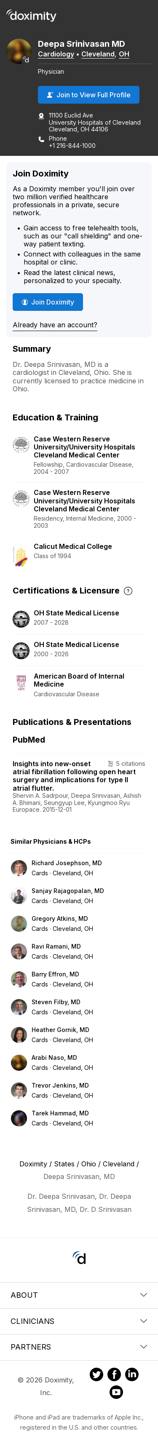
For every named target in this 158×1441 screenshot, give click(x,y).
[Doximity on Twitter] (96, 1376)
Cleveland (98, 54)
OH (124, 54)
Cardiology (56, 54)
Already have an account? (55, 325)
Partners (79, 1346)
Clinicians (79, 1321)
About (79, 1295)
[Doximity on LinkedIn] (132, 1376)
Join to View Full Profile (89, 95)
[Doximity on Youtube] (116, 1393)
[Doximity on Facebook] (114, 1376)
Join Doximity (47, 302)
